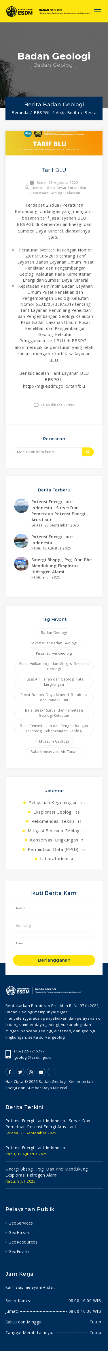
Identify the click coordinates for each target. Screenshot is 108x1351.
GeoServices (20, 1223)
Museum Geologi (54, 741)
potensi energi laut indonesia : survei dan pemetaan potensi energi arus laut (47, 1123)
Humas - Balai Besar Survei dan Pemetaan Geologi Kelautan (55, 190)
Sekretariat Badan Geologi (54, 643)
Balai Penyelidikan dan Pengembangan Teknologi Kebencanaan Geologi (54, 728)
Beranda (20, 112)
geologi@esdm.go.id (33, 1057)
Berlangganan (54, 960)
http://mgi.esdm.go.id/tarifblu (54, 386)
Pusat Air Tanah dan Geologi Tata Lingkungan (54, 682)
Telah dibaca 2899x (54, 405)
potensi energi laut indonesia (35, 1147)
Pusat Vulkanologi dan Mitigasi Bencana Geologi (54, 666)
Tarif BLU (54, 170)
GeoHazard (19, 1232)
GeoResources (22, 1242)
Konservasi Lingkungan (56, 840)
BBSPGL (42, 112)
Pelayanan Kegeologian (57, 802)
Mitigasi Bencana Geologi (57, 830)
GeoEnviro (18, 1251)
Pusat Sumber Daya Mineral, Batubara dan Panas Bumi (54, 697)
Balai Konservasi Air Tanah (54, 751)
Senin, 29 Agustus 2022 (54, 182)
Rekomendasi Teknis (56, 821)
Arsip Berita (67, 112)
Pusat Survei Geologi (54, 653)
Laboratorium (56, 858)
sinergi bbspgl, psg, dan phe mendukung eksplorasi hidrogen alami (61, 565)
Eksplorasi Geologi (56, 812)
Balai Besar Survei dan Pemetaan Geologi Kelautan (54, 713)
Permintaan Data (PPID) (57, 849)
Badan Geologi (54, 632)
